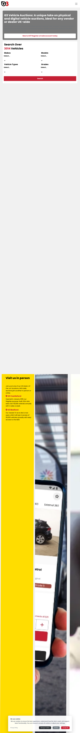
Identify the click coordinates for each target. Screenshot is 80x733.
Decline (56, 728)
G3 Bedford (12, 409)
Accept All (65, 728)
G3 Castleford (13, 396)
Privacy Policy (14, 728)
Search (40, 78)
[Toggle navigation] (76, 4)
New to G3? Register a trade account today (40, 36)
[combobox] (21, 58)
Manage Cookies (45, 728)
